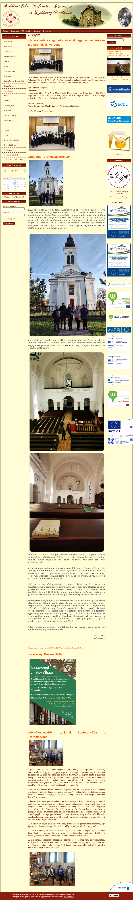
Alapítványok (8, 120)
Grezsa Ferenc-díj (10, 86)
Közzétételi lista (9, 71)
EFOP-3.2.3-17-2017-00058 (13, 160)
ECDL (6, 125)
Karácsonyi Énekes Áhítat (45, 654)
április (14, 170)
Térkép (6, 130)
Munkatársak (8, 91)
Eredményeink (9, 106)
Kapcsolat (7, 52)
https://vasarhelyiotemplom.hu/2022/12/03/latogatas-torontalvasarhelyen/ (56, 648)
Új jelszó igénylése (10, 219)
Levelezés (15, 31)
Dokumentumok (9, 56)
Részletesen (69, 897)
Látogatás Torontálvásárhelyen (49, 156)
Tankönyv (7, 61)
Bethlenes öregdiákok (11, 140)
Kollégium (7, 76)
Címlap (5, 31)
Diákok (6, 96)
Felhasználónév (9, 206)
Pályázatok (7, 111)
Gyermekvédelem (10, 145)
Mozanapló (26, 31)
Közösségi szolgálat (11, 155)
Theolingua (7, 150)
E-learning (47, 31)
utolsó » (125, 79)
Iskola (6, 66)
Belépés (37, 31)
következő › (115, 79)
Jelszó (6, 213)
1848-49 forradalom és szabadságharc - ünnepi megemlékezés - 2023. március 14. (118, 54)
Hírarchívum (8, 47)
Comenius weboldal (11, 116)
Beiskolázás (8, 42)
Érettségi (7, 101)
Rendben (114, 896)
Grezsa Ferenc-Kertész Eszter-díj (15, 81)
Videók (6, 135)
